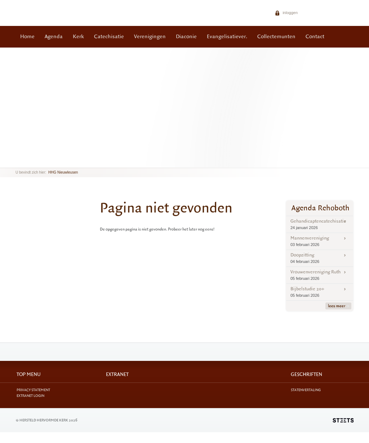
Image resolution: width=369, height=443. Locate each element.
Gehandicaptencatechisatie (319, 224)
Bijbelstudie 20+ (319, 292)
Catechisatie (109, 36)
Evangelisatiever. (227, 36)
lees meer (338, 306)
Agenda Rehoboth (321, 208)
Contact (315, 36)
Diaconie (186, 36)
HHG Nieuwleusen (63, 172)
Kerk (78, 36)
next (26, 162)
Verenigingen (150, 36)
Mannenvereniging (319, 241)
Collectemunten (276, 36)
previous (17, 162)
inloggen (286, 12)
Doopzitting (319, 258)
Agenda (54, 36)
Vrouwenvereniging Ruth (319, 275)
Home (27, 36)
